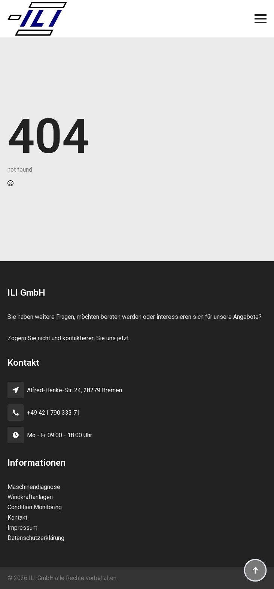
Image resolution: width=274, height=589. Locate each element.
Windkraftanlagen (30, 497)
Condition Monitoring (34, 507)
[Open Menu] (261, 19)
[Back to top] (255, 570)
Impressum (22, 527)
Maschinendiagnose (33, 486)
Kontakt (17, 517)
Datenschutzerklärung (35, 537)
